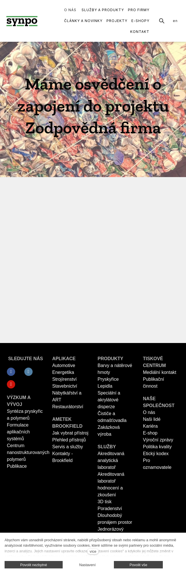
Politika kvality (157, 446)
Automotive (63, 365)
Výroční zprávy (158, 439)
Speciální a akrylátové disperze (109, 399)
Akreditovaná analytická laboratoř (111, 460)
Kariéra (150, 426)
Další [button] (141, 10)
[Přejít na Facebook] (11, 372)
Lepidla (105, 386)
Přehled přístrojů (69, 439)
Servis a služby (67, 446)
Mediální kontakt (160, 372)
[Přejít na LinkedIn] (28, 372)
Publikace (17, 466)
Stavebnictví (64, 386)
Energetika (63, 372)
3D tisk (105, 501)
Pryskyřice (108, 379)
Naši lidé (152, 419)
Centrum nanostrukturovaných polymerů (28, 452)
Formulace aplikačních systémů (18, 432)
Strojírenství (64, 379)
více (93, 551)
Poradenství (110, 508)
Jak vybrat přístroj (70, 433)
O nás (149, 412)
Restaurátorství (67, 406)
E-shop (150, 433)
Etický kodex (156, 453)
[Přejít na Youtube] (11, 384)
